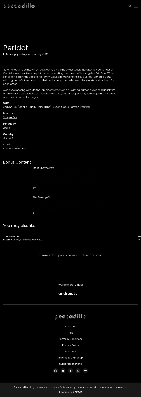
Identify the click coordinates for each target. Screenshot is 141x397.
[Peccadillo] (70, 317)
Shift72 (77, 392)
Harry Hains (37, 107)
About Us (70, 326)
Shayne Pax (10, 107)
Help (70, 333)
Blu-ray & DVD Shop (70, 357)
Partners (70, 351)
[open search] (130, 6)
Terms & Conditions (70, 339)
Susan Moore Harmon (66, 107)
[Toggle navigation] (136, 6)
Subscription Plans (70, 364)
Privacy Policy (70, 345)
